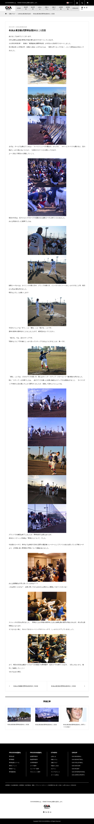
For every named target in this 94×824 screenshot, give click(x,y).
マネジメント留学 (35, 772)
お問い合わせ (66, 785)
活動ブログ (54, 8)
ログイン (53, 768)
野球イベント (13, 765)
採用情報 (68, 8)
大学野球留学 (34, 762)
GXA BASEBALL (76, 756)
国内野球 (26, 8)
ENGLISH (75, 8)
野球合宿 (11, 756)
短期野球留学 (34, 756)
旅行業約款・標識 (29, 785)
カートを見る (55, 775)
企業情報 (61, 8)
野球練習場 (12, 772)
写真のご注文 (55, 765)
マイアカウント (55, 772)
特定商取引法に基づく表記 (55, 785)
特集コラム (47, 8)
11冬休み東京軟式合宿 (21, 27)
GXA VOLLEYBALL (77, 762)
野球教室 (11, 759)
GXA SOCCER (76, 765)
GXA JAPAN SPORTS (78, 775)
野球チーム (12, 768)
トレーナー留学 (34, 768)
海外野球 (33, 8)
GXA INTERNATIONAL (78, 772)
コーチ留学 (33, 765)
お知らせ (40, 8)
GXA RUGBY (75, 768)
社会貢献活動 (14, 785)
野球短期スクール (14, 762)
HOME (19, 8)
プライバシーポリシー (41, 785)
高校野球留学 (34, 759)
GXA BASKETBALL (77, 759)
